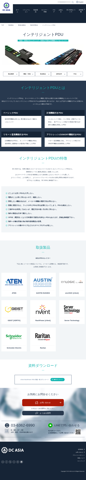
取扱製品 (36, 11)
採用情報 (81, 11)
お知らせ (61, 11)
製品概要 (11, 74)
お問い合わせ (45, 403)
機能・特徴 (27, 74)
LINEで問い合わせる (64, 425)
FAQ (75, 74)
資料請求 (59, 74)
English (79, 2)
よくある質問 (45, 413)
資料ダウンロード (58, 379)
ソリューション (26, 11)
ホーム (17, 11)
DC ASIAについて (70, 11)
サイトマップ (81, 461)
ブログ (53, 11)
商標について (81, 458)
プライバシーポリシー (79, 455)
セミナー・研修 (45, 11)
